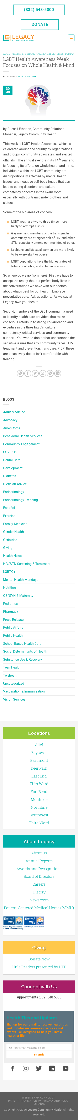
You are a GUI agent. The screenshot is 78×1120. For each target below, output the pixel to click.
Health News (12, 556)
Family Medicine (15, 524)
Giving (7, 548)
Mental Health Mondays (20, 580)
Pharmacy (10, 612)
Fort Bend (39, 791)
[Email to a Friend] (42, 373)
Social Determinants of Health (25, 651)
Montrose (39, 799)
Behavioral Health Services (22, 436)
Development (12, 468)
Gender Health (13, 532)
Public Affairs (13, 627)
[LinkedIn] (57, 373)
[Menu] (71, 38)
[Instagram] (26, 1069)
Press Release (13, 620)
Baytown (39, 752)
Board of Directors (39, 876)
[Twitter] (35, 373)
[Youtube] (65, 1069)
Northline (39, 807)
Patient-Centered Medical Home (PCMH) (39, 907)
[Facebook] (27, 373)
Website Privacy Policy (38, 1097)
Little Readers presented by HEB (39, 966)
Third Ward (39, 822)
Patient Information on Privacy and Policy (39, 1100)
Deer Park (39, 768)
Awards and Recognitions (39, 868)
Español (9, 508)
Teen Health (12, 667)
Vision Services (14, 699)
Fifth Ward (39, 783)
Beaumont (39, 760)
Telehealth (10, 675)
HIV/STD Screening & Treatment (26, 564)
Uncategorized (13, 683)
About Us (39, 852)
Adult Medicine (14, 412)
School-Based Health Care (22, 644)
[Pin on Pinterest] (50, 373)
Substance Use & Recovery (22, 659)
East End (39, 776)
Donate (40, 24)
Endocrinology (13, 492)
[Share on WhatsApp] (20, 373)
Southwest (39, 814)
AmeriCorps (11, 428)
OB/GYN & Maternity (18, 596)
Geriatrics (10, 540)
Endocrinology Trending (20, 500)
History (39, 892)
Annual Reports (39, 860)
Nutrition (9, 588)
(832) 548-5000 (39, 9)
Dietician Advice (15, 484)
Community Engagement (21, 444)
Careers (39, 884)
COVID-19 (10, 452)
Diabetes (9, 476)
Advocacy (10, 420)
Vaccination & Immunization (24, 691)
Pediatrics (10, 604)
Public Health (13, 636)
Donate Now (39, 958)
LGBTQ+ (9, 572)
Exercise (9, 516)
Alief (39, 744)
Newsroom (39, 899)
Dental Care (11, 460)
